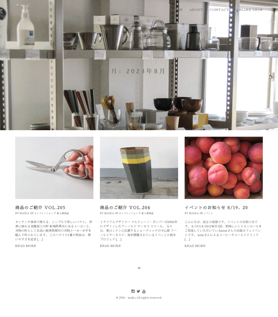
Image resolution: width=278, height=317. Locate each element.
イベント (208, 213)
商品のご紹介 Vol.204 (125, 208)
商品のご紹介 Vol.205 (40, 208)
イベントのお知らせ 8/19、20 (216, 208)
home (177, 9)
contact (219, 9)
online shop (249, 9)
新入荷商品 (63, 213)
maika (24, 213)
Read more (25, 245)
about (196, 9)
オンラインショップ (45, 213)
